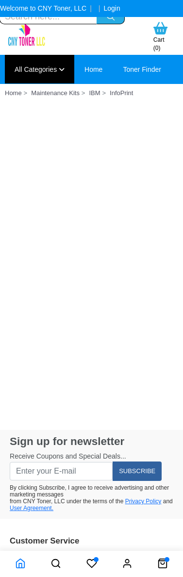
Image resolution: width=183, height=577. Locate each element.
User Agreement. (31, 508)
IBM (94, 93)
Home (93, 69)
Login (111, 8)
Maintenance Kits (55, 93)
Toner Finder (142, 69)
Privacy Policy (143, 501)
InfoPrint (121, 93)
